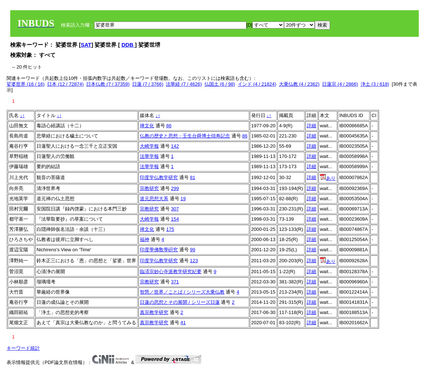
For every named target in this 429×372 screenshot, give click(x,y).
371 (175, 281)
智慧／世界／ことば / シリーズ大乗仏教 (182, 292)
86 (168, 125)
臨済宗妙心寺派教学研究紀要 (171, 271)
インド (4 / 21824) (257, 84)
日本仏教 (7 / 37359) (108, 84)
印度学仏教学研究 (159, 177)
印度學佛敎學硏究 (159, 249)
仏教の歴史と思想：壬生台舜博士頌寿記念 (185, 136)
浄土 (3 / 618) (375, 84)
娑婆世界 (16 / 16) (26, 84)
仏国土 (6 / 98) (219, 84)
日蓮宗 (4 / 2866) (340, 84)
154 (175, 219)
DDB (128, 45)
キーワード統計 (23, 348)
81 (192, 177)
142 (175, 146)
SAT (86, 45)
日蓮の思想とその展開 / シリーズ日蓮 (180, 302)
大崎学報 (149, 146)
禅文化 (147, 125)
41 (182, 322)
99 (192, 249)
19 (182, 198)
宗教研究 (149, 188)
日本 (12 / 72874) (65, 84)
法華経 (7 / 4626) (184, 84)
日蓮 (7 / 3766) (147, 84)
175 (170, 229)
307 (175, 209)
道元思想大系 (154, 198)
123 (194, 260)
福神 (144, 239)
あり (328, 178)
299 (175, 188)
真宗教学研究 (154, 312)
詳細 (311, 125)
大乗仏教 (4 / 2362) (299, 84)
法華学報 (149, 156)
